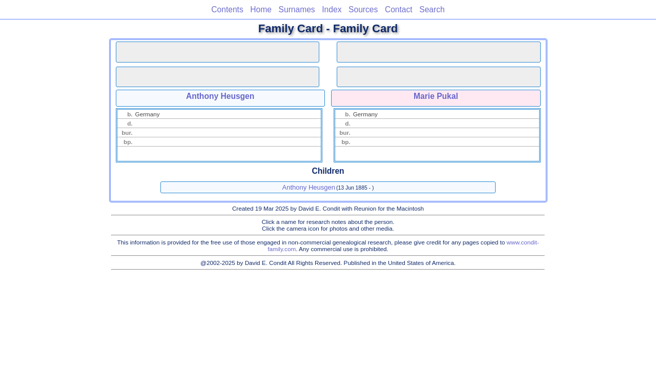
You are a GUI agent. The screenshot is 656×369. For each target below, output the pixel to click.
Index (331, 9)
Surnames (297, 9)
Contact (399, 9)
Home (261, 9)
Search (431, 9)
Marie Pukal (436, 96)
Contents (227, 9)
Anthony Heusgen (220, 96)
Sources (363, 9)
